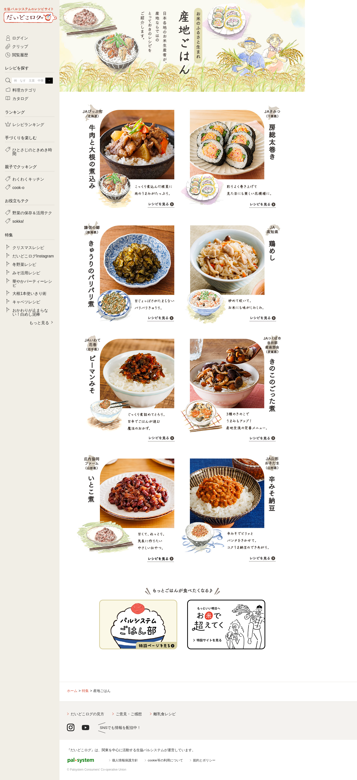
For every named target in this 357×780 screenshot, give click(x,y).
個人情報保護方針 (125, 760)
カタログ (20, 98)
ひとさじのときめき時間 (32, 152)
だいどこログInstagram (33, 256)
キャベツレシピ (26, 302)
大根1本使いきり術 (29, 293)
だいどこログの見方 (87, 714)
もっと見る (39, 322)
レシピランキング (28, 124)
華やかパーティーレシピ (32, 283)
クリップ (20, 46)
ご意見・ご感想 (129, 714)
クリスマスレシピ (28, 247)
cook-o (18, 187)
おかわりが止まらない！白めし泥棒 (30, 312)
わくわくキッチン (28, 179)
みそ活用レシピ (26, 273)
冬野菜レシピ (24, 264)
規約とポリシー (204, 760)
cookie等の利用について (165, 760)
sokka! (18, 221)
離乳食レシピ (164, 714)
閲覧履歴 (20, 55)
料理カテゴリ (24, 90)
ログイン (20, 38)
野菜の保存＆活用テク (32, 213)
